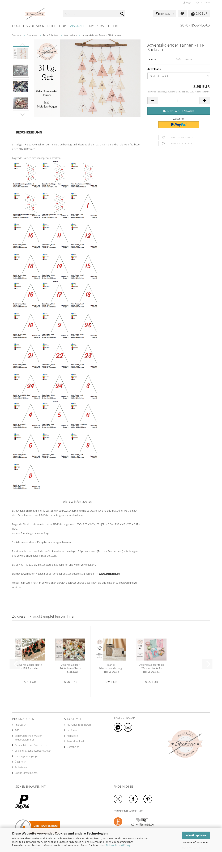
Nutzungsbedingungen (27, 756)
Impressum (21, 724)
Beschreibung (29, 132)
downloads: (154, 69)
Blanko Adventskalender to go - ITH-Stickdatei (111, 668)
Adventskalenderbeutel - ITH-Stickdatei (29, 666)
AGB (17, 730)
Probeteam (21, 767)
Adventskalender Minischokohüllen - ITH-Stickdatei (70, 668)
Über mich (20, 761)
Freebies (114, 26)
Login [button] (187, 2)
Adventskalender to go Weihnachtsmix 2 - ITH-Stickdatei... (151, 668)
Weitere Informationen (196, 842)
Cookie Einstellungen (26, 772)
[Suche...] (122, 14)
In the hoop (56, 26)
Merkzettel (203, 2)
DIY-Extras (97, 26)
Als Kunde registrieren (79, 724)
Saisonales (77, 26)
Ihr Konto (72, 730)
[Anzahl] (178, 100)
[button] (22, 115)
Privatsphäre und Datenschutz (31, 745)
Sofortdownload (195, 25)
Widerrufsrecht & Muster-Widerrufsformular (29, 737)
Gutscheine (73, 746)
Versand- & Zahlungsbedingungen (33, 750)
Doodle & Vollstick (28, 26)
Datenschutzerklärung (118, 845)
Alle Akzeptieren (196, 835)
